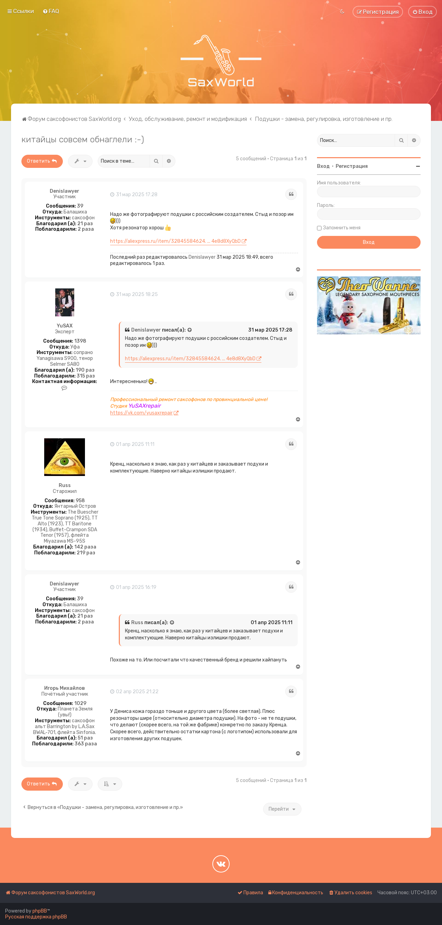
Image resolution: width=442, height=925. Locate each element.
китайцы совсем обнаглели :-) (82, 139)
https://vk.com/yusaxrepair (141, 413)
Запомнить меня (342, 228)
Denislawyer (64, 191)
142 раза (85, 547)
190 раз (85, 370)
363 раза (86, 744)
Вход (323, 166)
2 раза (86, 229)
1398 (80, 341)
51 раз (85, 738)
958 (80, 501)
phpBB (39, 911)
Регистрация (352, 166)
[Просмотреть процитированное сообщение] (190, 330)
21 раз (85, 224)
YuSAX (65, 326)
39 (80, 206)
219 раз (86, 553)
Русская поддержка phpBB (36, 917)
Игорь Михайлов (64, 688)
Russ (65, 485)
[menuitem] (51, 11)
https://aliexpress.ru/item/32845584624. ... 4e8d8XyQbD (175, 241)
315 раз (86, 376)
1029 (80, 703)
